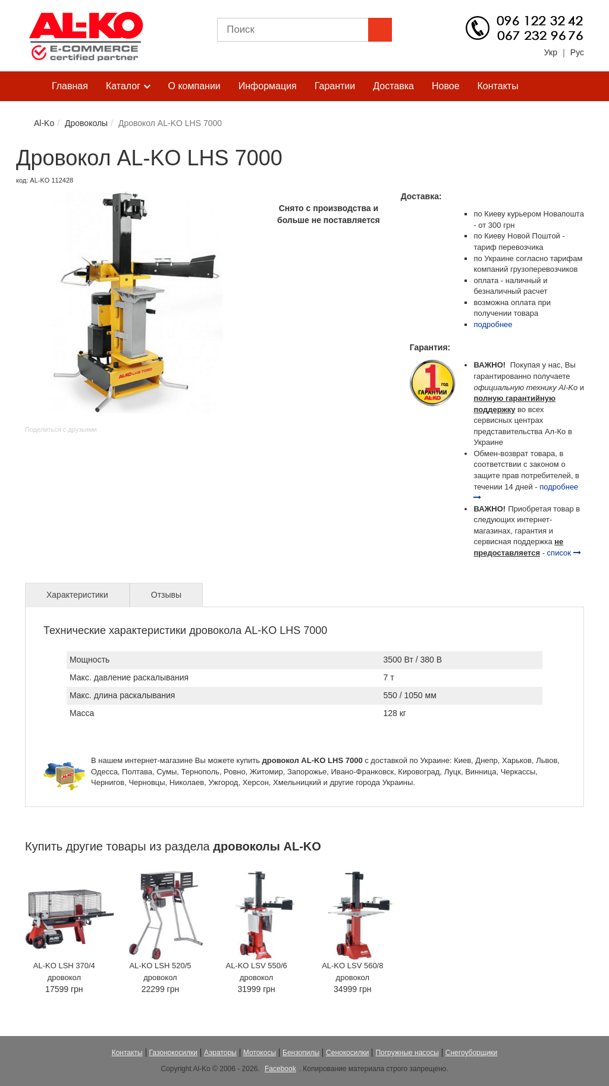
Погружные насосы (406, 1053)
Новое (446, 86)
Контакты (498, 86)
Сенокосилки (347, 1053)
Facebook (280, 1069)
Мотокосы (259, 1053)
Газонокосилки (173, 1053)
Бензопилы (300, 1053)
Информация (267, 86)
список (564, 552)
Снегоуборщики (471, 1053)
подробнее (492, 324)
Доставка (393, 86)
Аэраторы (220, 1053)
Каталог (128, 86)
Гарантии (335, 86)
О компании (194, 86)
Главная (70, 86)
